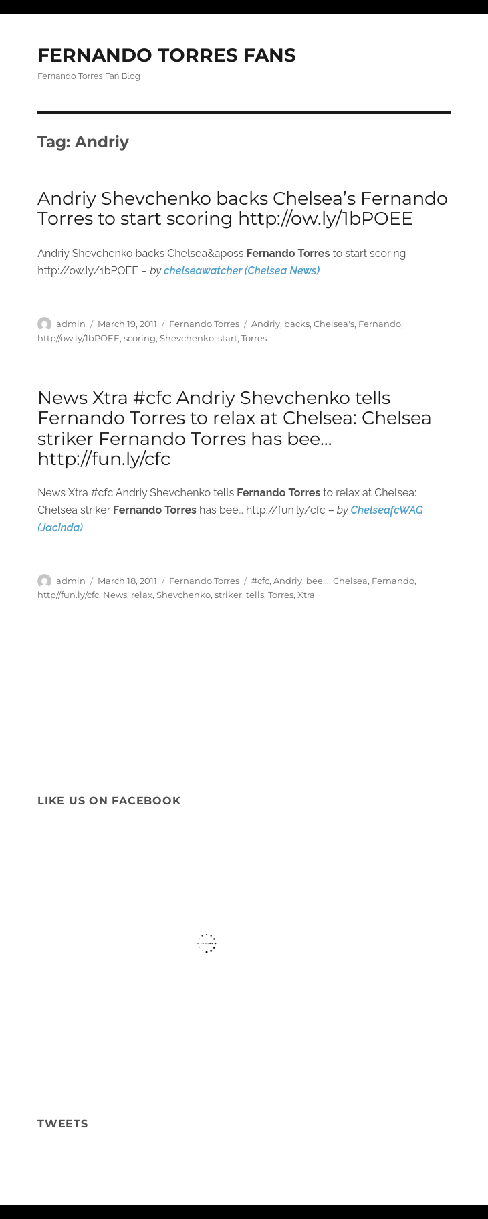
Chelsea (350, 580)
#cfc (260, 580)
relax (141, 594)
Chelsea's (334, 323)
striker (228, 594)
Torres (254, 338)
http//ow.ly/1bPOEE (78, 338)
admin (71, 323)
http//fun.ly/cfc (68, 594)
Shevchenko (187, 338)
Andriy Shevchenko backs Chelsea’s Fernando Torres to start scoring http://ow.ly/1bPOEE (242, 208)
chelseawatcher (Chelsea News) (242, 270)
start (227, 338)
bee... (317, 580)
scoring (140, 338)
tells (255, 594)
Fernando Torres (204, 323)
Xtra (306, 594)
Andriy (265, 323)
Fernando (379, 323)
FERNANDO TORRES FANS (166, 54)
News (115, 594)
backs (297, 323)
